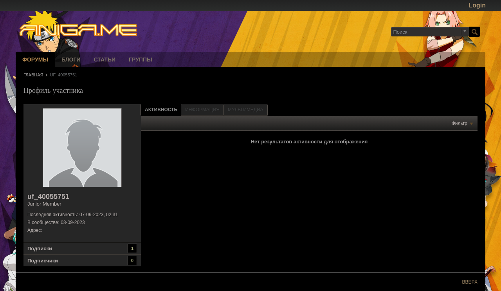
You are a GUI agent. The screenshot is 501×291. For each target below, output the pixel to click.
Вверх (470, 282)
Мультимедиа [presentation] (245, 109)
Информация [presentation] (202, 109)
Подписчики (42, 261)
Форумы (35, 59)
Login (477, 5)
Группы (140, 59)
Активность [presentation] (161, 109)
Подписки (39, 248)
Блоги (70, 59)
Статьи (105, 59)
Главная (33, 74)
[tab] (161, 109)
